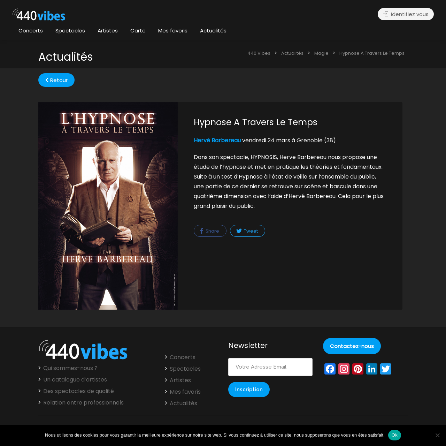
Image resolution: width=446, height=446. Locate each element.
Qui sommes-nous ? (70, 368)
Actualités (213, 30)
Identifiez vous (406, 14)
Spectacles (70, 30)
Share (209, 231)
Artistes (108, 30)
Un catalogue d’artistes (75, 380)
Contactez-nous (352, 346)
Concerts (30, 30)
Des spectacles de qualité (78, 391)
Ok (395, 435)
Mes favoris (172, 30)
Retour (56, 80)
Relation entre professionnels (83, 403)
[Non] (437, 435)
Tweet (247, 231)
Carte (138, 30)
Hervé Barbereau (217, 140)
